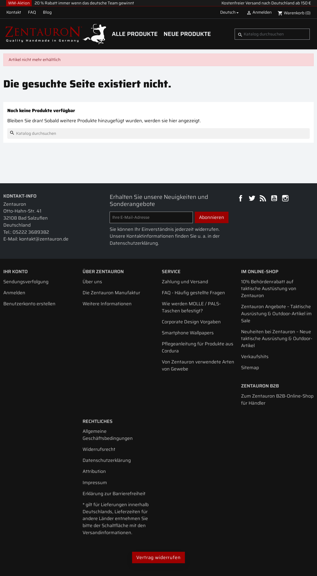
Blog (47, 12)
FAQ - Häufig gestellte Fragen (193, 292)
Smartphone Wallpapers (188, 332)
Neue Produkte (187, 34)
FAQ (32, 12)
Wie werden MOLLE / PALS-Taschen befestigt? (191, 307)
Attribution (94, 471)
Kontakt (13, 12)
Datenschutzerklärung (107, 460)
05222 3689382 (31, 232)
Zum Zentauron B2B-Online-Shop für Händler (277, 399)
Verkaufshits (255, 356)
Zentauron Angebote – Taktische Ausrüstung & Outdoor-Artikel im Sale (276, 313)
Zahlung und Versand (185, 281)
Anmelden (14, 292)
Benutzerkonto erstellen (29, 303)
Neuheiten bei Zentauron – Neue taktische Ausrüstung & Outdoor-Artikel (276, 338)
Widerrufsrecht (99, 449)
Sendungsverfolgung (25, 281)
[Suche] (272, 34)
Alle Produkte (135, 34)
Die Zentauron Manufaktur (111, 292)
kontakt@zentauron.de (43, 239)
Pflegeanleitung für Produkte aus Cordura (197, 347)
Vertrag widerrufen (158, 557)
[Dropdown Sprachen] (230, 12)
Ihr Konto (15, 271)
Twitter (252, 199)
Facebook (241, 199)
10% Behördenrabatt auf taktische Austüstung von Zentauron (268, 288)
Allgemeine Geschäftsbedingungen (108, 435)
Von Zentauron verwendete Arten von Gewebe (198, 365)
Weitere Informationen (107, 303)
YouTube (275, 199)
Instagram (286, 199)
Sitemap (250, 367)
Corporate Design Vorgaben (191, 321)
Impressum (95, 482)
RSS (263, 199)
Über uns (92, 281)
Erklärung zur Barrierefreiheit (114, 493)
